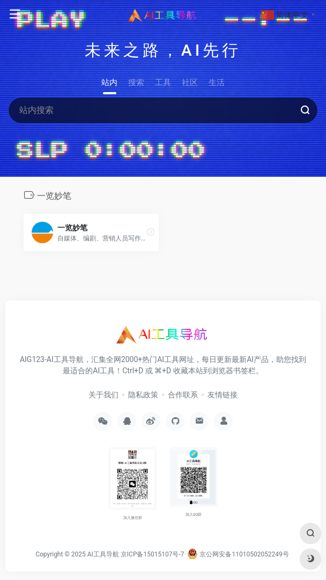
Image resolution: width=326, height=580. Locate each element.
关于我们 (103, 394)
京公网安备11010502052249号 (237, 554)
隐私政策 (143, 394)
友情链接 (223, 394)
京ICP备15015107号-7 (152, 554)
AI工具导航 (103, 554)
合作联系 (183, 394)
